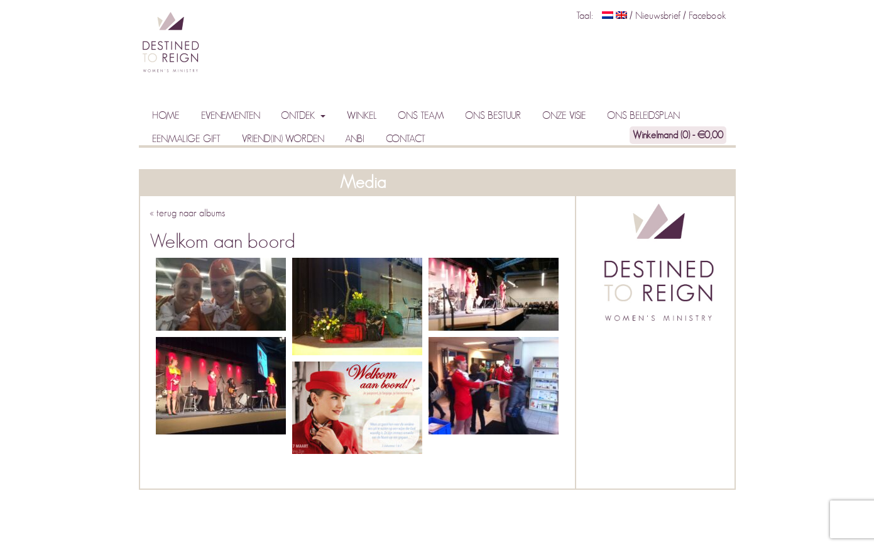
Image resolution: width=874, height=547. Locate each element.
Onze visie (564, 116)
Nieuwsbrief (659, 16)
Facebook (707, 16)
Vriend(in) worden (283, 139)
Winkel (362, 116)
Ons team (421, 116)
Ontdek (299, 116)
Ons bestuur (493, 116)
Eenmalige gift (186, 139)
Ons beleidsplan (643, 116)
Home (166, 116)
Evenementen (230, 116)
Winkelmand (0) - (678, 135)
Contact (405, 139)
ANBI (354, 139)
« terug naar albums (187, 213)
